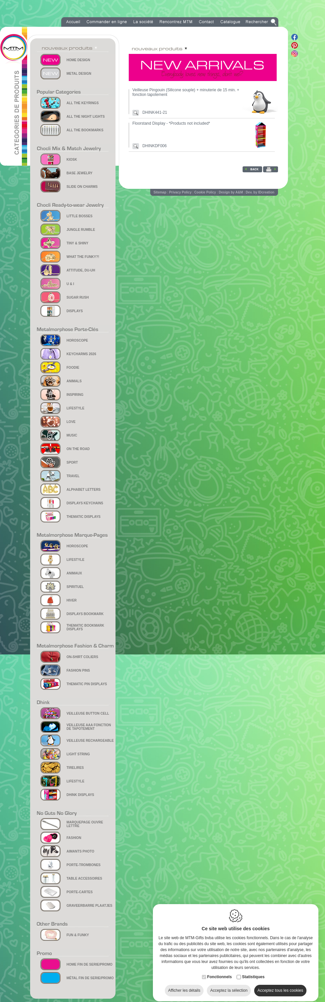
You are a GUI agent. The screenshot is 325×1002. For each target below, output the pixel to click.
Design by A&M (231, 192)
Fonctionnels (219, 973)
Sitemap (160, 192)
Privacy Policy (180, 192)
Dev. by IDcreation (260, 192)
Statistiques (253, 973)
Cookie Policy (205, 192)
